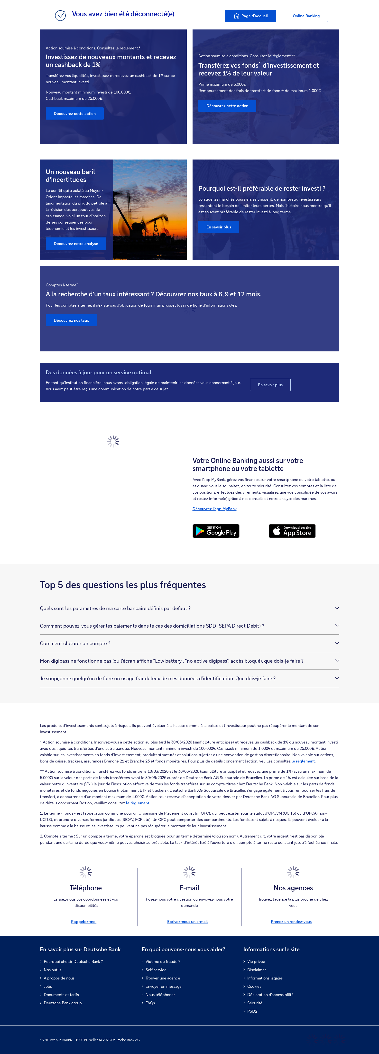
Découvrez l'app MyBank (215, 508)
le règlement (303, 760)
